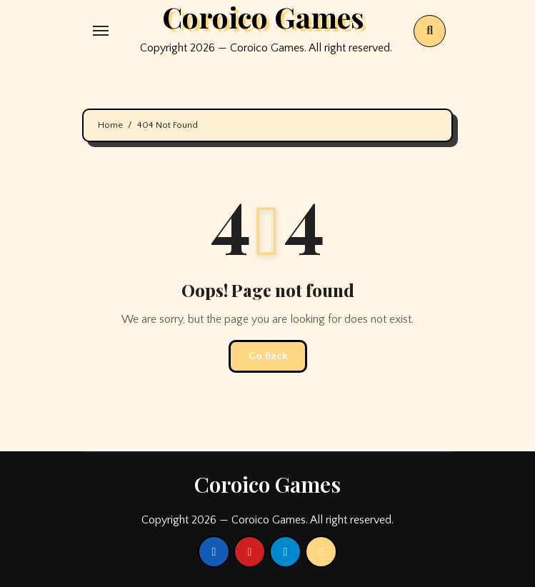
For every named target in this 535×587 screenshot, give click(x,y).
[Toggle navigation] (100, 30)
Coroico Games (267, 484)
